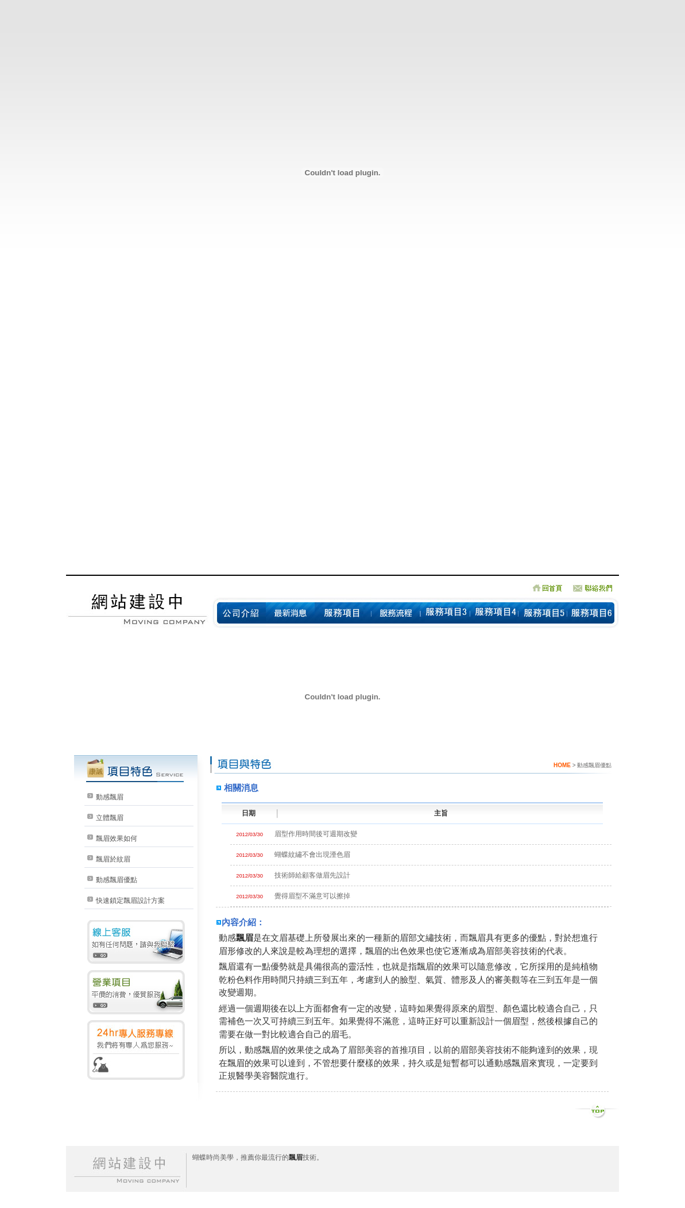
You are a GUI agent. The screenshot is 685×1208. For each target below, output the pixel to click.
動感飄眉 (109, 797)
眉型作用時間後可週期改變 (315, 834)
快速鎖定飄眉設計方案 (130, 901)
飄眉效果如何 (116, 838)
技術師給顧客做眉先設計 (312, 875)
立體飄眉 (109, 818)
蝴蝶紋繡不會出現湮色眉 (312, 855)
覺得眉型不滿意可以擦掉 (312, 896)
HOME (562, 765)
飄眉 (244, 937)
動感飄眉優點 (116, 880)
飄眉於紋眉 (113, 859)
